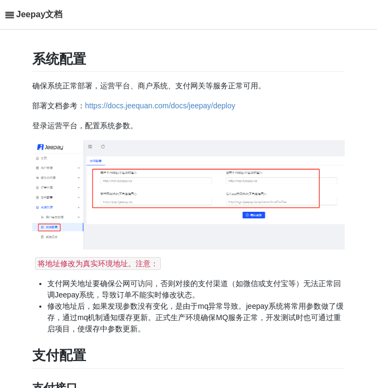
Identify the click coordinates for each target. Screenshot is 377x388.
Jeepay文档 (39, 14)
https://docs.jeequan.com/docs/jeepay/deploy (160, 105)
